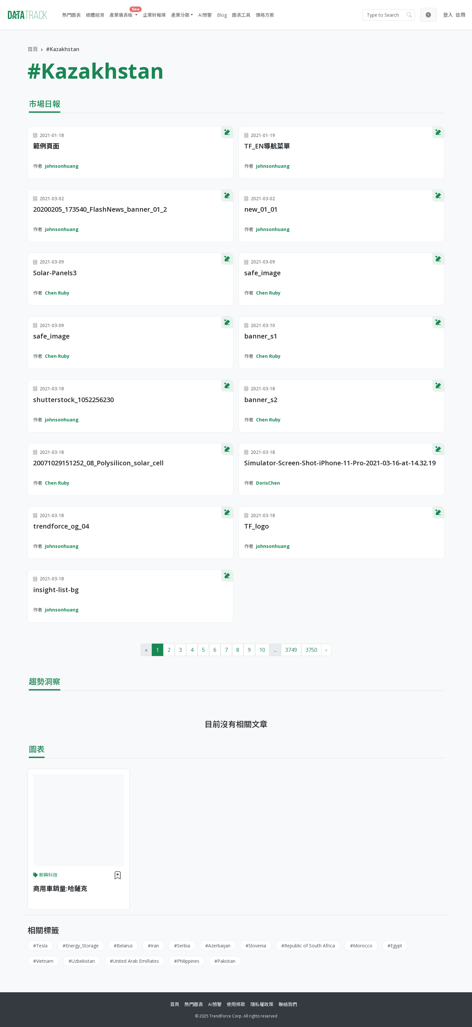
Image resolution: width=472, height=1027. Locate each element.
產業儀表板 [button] (124, 13)
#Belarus (123, 945)
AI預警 (205, 15)
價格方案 (265, 15)
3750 (311, 649)
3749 (291, 649)
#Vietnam (43, 961)
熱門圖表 (71, 15)
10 (262, 649)
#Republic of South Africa (308, 945)
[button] (428, 15)
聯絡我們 (288, 1004)
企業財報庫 (154, 15)
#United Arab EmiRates (134, 961)
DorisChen (268, 483)
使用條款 (236, 1004)
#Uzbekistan (82, 961)
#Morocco (361, 945)
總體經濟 (95, 15)
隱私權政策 (261, 1004)
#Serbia (182, 945)
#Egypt (394, 945)
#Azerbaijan (217, 945)
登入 (448, 14)
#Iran (153, 945)
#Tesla (40, 945)
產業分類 (180, 15)
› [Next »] (326, 649)
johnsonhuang (62, 166)
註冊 (460, 14)
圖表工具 (241, 15)
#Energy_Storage (81, 945)
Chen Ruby (57, 293)
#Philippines (186, 961)
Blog (222, 15)
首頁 (33, 49)
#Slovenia (256, 945)
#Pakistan (224, 961)
